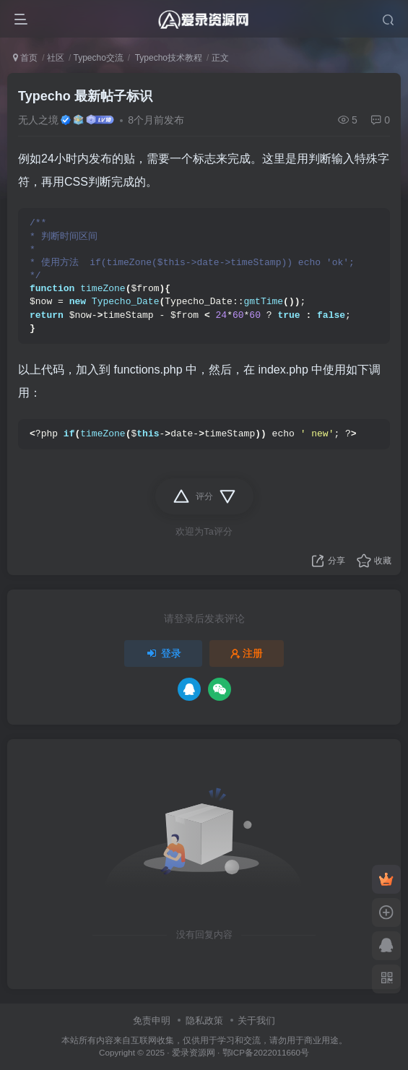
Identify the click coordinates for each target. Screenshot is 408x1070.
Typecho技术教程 (167, 58)
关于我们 (256, 1020)
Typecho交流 (98, 58)
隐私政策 (204, 1020)
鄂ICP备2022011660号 (265, 1052)
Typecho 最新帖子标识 (85, 96)
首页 (25, 58)
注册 (247, 653)
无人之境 (38, 120)
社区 (55, 58)
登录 (163, 653)
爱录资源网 (193, 1052)
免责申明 (151, 1020)
